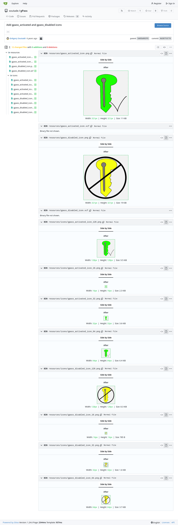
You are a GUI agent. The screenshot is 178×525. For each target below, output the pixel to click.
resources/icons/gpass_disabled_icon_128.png (74, 369)
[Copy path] (91, 53)
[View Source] (162, 53)
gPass (24, 10)
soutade (13, 10)
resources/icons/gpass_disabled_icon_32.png (74, 445)
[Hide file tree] (6, 47)
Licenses (166, 522)
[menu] (171, 47)
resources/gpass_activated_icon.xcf (69, 126)
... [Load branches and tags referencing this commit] (8, 32)
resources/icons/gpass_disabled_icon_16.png (74, 415)
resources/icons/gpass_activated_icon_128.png (75, 222)
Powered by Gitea (11, 522)
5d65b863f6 (143, 38)
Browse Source (163, 25)
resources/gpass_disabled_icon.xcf (68, 210)
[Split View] (164, 47)
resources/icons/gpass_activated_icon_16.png (74, 268)
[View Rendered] (166, 53)
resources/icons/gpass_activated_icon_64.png (74, 331)
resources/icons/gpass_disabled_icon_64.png (74, 478)
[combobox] (158, 47)
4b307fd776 (165, 38)
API (173, 522)
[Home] (5, 3)
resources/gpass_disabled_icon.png (68, 138)
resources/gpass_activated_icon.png (69, 53)
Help (25, 3)
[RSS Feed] (122, 11)
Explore (15, 3)
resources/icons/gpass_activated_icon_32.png (74, 299)
